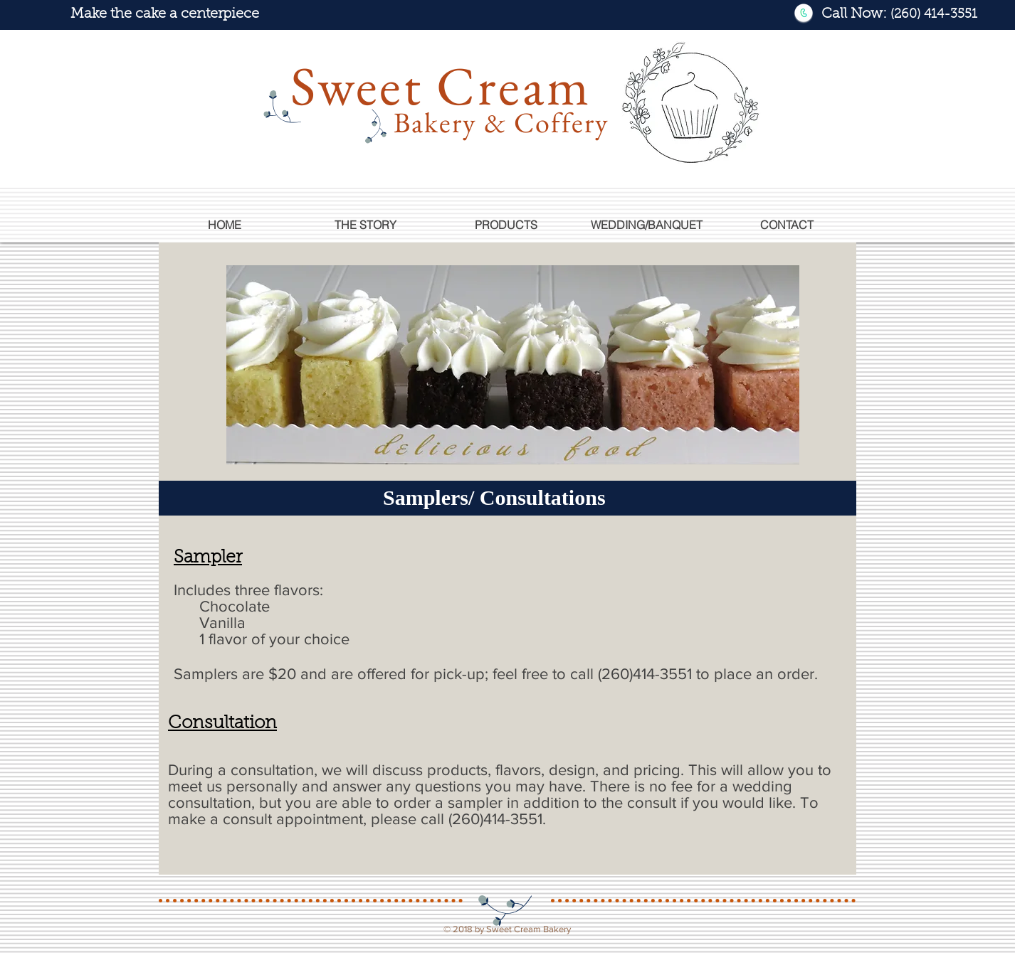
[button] (506, 225)
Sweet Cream (440, 85)
